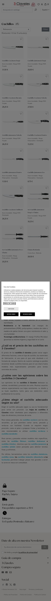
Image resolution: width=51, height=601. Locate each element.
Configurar (11, 309)
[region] (25, 300)
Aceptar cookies (11, 314)
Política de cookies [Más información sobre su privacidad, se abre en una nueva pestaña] (9, 303)
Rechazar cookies (27, 314)
